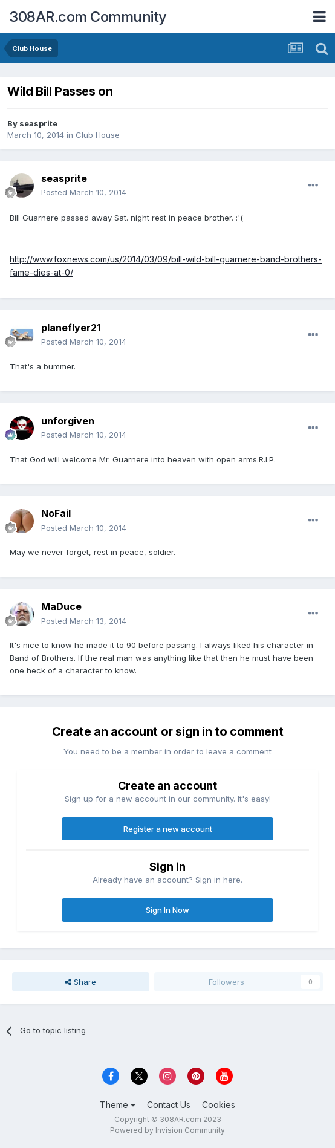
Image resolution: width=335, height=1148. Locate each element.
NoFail (56, 513)
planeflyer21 (70, 328)
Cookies (218, 1105)
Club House (98, 135)
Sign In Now (167, 910)
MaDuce (61, 606)
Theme (117, 1105)
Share (80, 982)
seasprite (38, 123)
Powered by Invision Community (167, 1130)
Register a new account (167, 829)
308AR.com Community (88, 16)
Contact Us (168, 1105)
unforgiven (67, 421)
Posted (83, 192)
